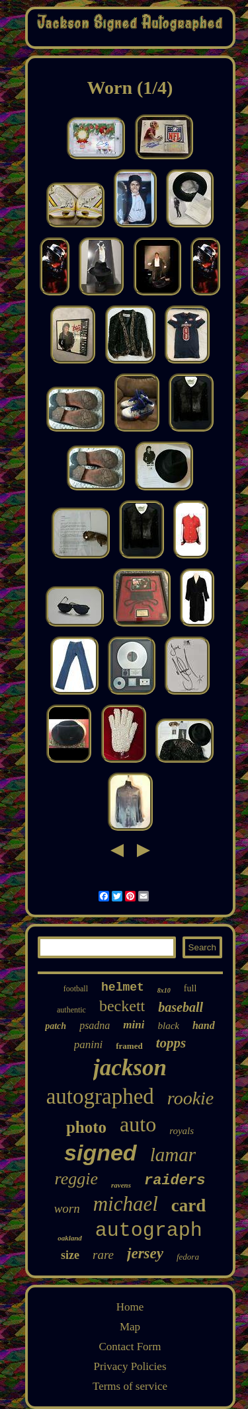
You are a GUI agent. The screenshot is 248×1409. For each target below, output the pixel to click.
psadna (94, 1025)
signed (100, 1152)
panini (88, 1044)
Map (130, 1326)
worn (67, 1208)
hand (203, 1025)
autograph (148, 1230)
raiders (174, 1180)
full (190, 988)
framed (129, 1046)
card (188, 1205)
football (75, 988)
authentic (71, 1009)
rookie (190, 1098)
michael (125, 1203)
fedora (188, 1257)
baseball (180, 1007)
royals (181, 1130)
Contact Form (130, 1346)
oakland (70, 1238)
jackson (130, 1068)
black (168, 1025)
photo (86, 1127)
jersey (145, 1253)
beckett (122, 1005)
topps (171, 1043)
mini (133, 1024)
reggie (76, 1178)
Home (130, 1307)
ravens (121, 1185)
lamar (173, 1154)
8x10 (164, 990)
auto (138, 1124)
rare (103, 1255)
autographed (100, 1096)
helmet (122, 987)
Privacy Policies (129, 1366)
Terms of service (130, 1386)
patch (55, 1026)
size (70, 1255)
